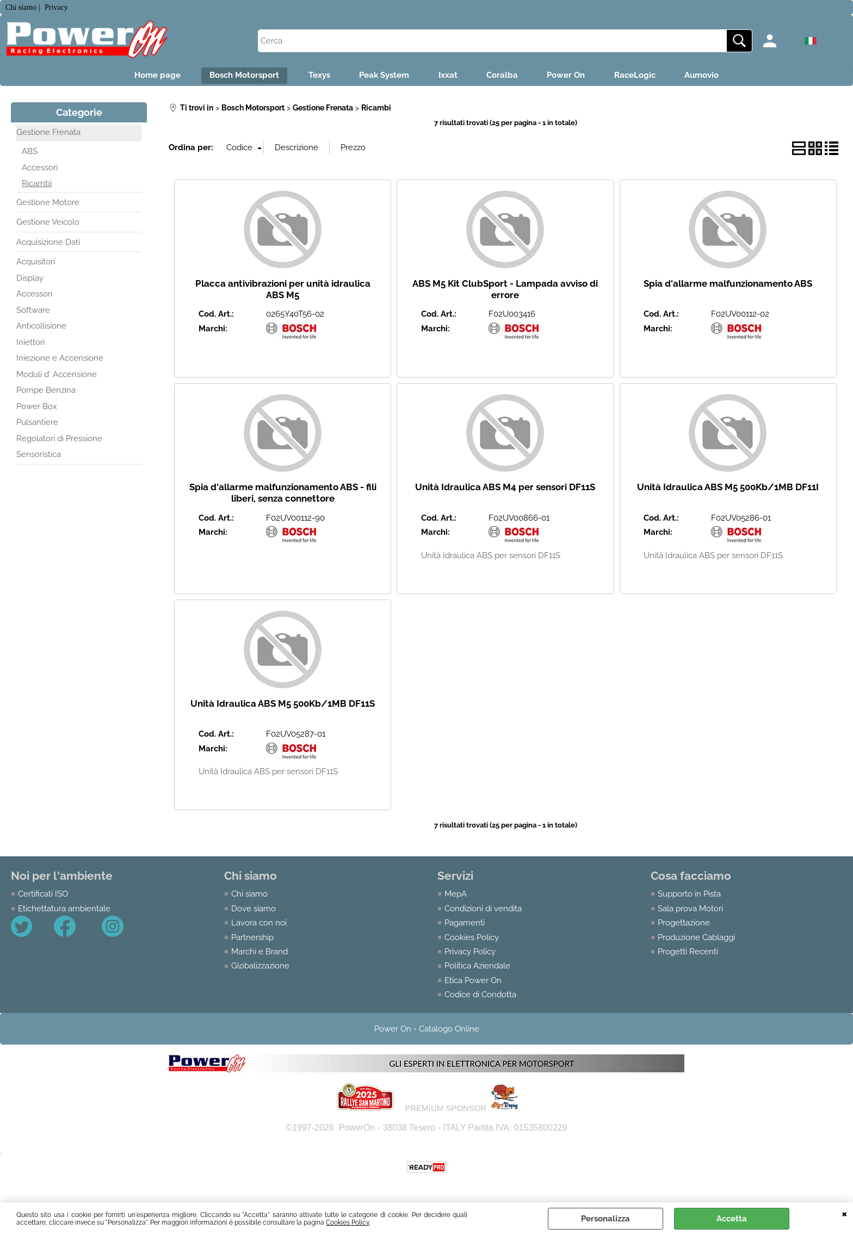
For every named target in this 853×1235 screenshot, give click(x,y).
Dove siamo (253, 911)
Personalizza (605, 1219)
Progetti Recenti (688, 954)
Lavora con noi (259, 925)
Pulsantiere (37, 425)
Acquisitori (35, 264)
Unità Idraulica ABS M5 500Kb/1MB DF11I (728, 489)
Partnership (252, 939)
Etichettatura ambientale (64, 911)
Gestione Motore (47, 204)
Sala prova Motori (690, 911)
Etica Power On (473, 983)
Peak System (381, 77)
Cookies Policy (347, 1222)
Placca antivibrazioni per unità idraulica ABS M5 (282, 291)
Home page (143, 77)
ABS (30, 154)
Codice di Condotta (480, 997)
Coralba (506, 77)
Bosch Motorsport (234, 77)
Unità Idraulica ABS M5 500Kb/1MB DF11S (282, 705)
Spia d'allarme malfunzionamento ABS (728, 285)
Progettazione (684, 925)
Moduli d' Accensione (56, 376)
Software (33, 312)
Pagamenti (464, 925)
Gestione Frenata (48, 134)
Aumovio (716, 77)
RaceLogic (645, 77)
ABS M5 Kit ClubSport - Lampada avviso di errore (505, 291)
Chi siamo (249, 896)
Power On (573, 77)
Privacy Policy (470, 954)
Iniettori (30, 344)
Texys (312, 77)
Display (30, 280)
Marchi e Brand (259, 954)
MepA (455, 896)
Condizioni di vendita (483, 911)
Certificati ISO (43, 896)
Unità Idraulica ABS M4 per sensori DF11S (505, 489)
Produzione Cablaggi (696, 939)
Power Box (36, 408)
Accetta (731, 1219)
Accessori (40, 170)
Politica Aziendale (477, 968)
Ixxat (448, 77)
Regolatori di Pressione (59, 441)
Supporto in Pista (689, 896)
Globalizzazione (260, 968)
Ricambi (37, 186)
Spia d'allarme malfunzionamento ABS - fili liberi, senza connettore (282, 495)
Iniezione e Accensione (59, 361)
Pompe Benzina (46, 393)
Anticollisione (41, 329)
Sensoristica (38, 457)
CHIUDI (845, 1213)
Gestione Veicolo (47, 225)
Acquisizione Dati (48, 244)
